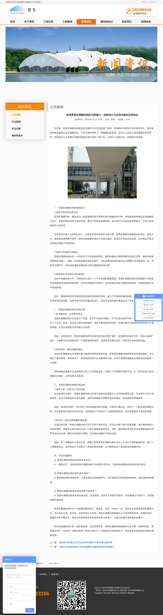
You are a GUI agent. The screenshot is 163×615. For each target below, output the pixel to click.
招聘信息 (146, 21)
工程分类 (48, 21)
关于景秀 (29, 21)
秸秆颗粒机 (38, 563)
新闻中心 (144, 2)
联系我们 (153, 2)
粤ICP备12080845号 (119, 593)
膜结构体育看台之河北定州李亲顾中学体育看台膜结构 (85, 542)
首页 (12, 21)
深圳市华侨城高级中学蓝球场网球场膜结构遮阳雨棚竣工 (87, 547)
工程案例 (67, 21)
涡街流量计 (54, 563)
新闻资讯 (86, 21)
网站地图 (130, 593)
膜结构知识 (106, 21)
